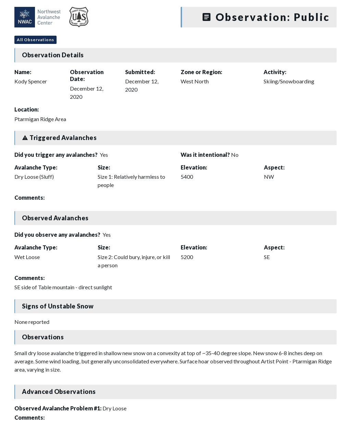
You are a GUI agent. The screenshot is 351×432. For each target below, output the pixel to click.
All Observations (35, 39)
